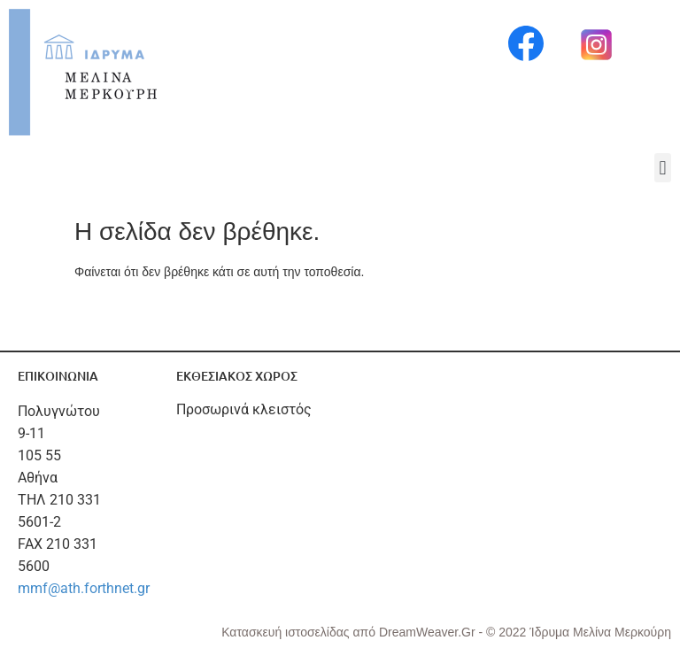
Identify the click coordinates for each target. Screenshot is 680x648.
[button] (662, 167)
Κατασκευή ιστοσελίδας (286, 632)
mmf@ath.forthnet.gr (84, 588)
